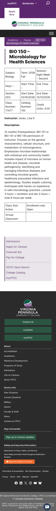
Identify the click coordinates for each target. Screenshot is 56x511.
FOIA (18, 477)
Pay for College (15, 257)
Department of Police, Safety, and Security (20, 451)
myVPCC (12, 3)
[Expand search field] (48, 3)
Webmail (25, 477)
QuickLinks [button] (29, 3)
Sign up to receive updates (20, 437)
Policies (45, 471)
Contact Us (28, 322)
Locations (28, 330)
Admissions (13, 241)
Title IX (12, 477)
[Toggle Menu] (51, 33)
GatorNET (34, 477)
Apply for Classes (16, 246)
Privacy (5, 477)
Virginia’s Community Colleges (29, 498)
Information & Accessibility (13, 471)
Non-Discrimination (33, 471)
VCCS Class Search (17, 267)
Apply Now (12, 13)
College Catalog (15, 272)
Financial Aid (14, 252)
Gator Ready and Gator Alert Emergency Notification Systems (24, 455)
